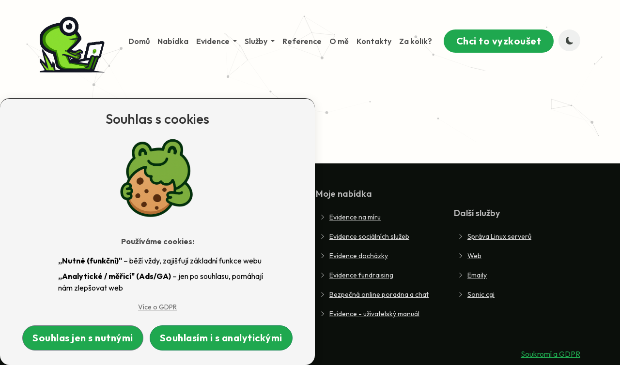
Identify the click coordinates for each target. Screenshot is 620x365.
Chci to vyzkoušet (499, 41)
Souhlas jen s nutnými (82, 338)
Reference (302, 41)
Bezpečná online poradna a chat (374, 294)
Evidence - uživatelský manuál (369, 313)
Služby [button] (257, 41)
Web (469, 255)
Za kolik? (415, 41)
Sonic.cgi (476, 294)
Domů (139, 41)
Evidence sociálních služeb (364, 236)
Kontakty (373, 41)
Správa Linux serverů (494, 236)
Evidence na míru (350, 217)
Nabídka (172, 41)
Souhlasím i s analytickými (221, 338)
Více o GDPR (157, 307)
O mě (339, 41)
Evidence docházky (354, 255)
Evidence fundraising (356, 275)
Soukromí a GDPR (550, 354)
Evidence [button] (213, 41)
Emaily (472, 275)
